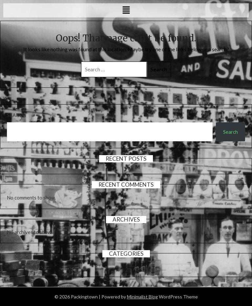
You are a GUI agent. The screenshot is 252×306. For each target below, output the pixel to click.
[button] (126, 10)
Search (16, 115)
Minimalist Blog (142, 296)
